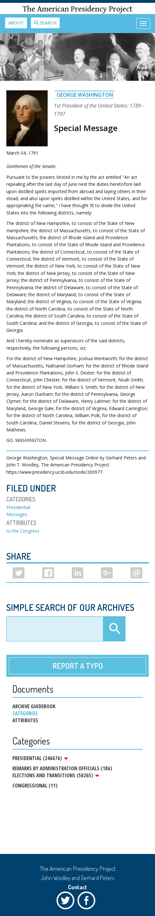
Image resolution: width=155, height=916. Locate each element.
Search (45, 23)
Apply (114, 629)
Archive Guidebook (33, 706)
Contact (77, 887)
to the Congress (22, 531)
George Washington (85, 94)
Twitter (67, 902)
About (16, 23)
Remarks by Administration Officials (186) (62, 768)
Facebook (88, 902)
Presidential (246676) (40, 758)
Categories (25, 713)
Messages (16, 514)
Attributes (25, 720)
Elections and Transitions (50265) (55, 775)
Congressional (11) (34, 785)
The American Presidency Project (77, 9)
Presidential (18, 507)
